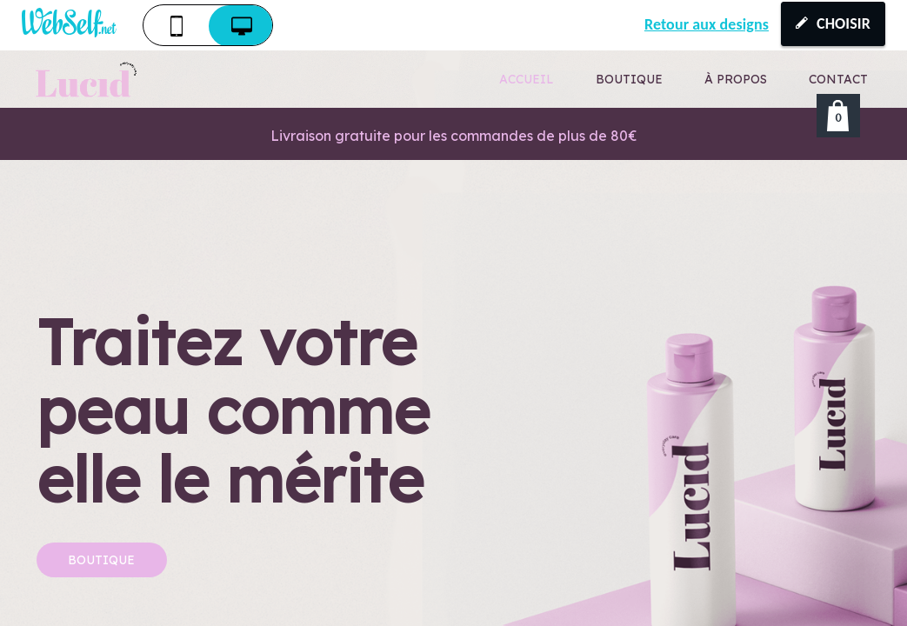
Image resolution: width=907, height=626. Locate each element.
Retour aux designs (706, 24)
